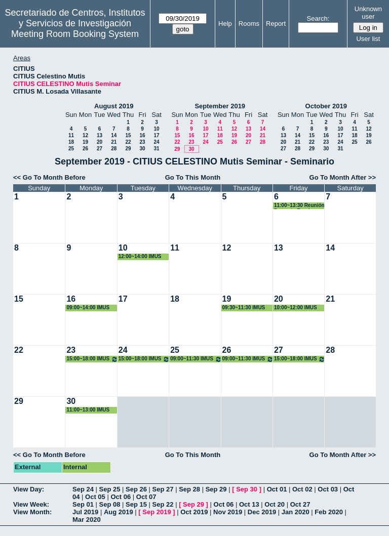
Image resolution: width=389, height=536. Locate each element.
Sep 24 (83, 489)
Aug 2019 (118, 512)
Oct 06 (120, 497)
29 (128, 148)
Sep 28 (189, 489)
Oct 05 (95, 497)
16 (142, 135)
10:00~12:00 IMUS (295, 307)
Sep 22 (163, 504)
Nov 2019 (227, 512)
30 (142, 148)
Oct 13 (249, 504)
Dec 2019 (262, 512)
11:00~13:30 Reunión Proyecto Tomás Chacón (299, 205)
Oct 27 (300, 504)
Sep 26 (136, 489)
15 (128, 135)
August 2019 (113, 106)
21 (113, 142)
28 (113, 148)
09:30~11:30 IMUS (243, 307)
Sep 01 (83, 504)
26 (85, 148)
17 (156, 135)
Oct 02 (302, 489)
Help (225, 23)
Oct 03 (328, 489)
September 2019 (219, 106)
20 (99, 142)
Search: (318, 18)
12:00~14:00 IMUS (140, 256)
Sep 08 (110, 504)
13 (99, 135)
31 (156, 148)
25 (71, 148)
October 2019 (326, 106)
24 (156, 142)
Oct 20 (274, 504)
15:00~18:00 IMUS (92, 359)
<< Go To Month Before (49, 177)
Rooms (249, 23)
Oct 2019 (194, 512)
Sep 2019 (156, 512)
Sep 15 (136, 504)
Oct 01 (277, 489)
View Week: (31, 504)
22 (128, 142)
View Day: (28, 489)
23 (142, 142)
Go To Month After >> (342, 177)
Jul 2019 (85, 512)
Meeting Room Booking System (75, 34)
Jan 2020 (295, 512)
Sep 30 (246, 489)
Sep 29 (216, 489)
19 (85, 142)
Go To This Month (193, 177)
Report (276, 23)
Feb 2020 (329, 512)
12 (85, 135)
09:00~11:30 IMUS (195, 359)
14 (113, 135)
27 (99, 148)
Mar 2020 (86, 519)
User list (368, 39)
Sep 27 (163, 489)
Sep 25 (110, 489)
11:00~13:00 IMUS (87, 410)
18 (71, 142)
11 (71, 135)
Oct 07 (146, 497)
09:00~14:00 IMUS (87, 307)
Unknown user (368, 12)
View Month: (32, 512)
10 (156, 129)
